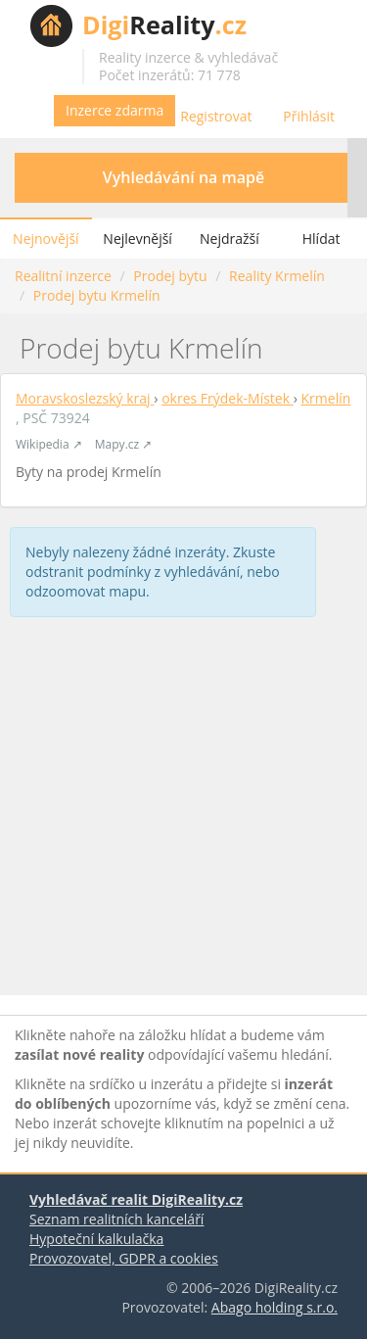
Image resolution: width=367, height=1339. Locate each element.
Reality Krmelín (277, 275)
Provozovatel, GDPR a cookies (123, 1258)
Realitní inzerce (63, 275)
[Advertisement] (183, 810)
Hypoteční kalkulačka (96, 1238)
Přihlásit (309, 116)
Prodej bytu (169, 275)
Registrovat (216, 116)
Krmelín (326, 398)
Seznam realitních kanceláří (116, 1219)
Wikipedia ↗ (49, 444)
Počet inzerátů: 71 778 (170, 75)
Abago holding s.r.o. (274, 1307)
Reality (164, 24)
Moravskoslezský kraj (85, 398)
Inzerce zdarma (114, 110)
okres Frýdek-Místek (227, 398)
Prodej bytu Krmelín (97, 295)
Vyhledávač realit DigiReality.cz (136, 1199)
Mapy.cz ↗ (123, 444)
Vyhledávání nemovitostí (327, 25)
